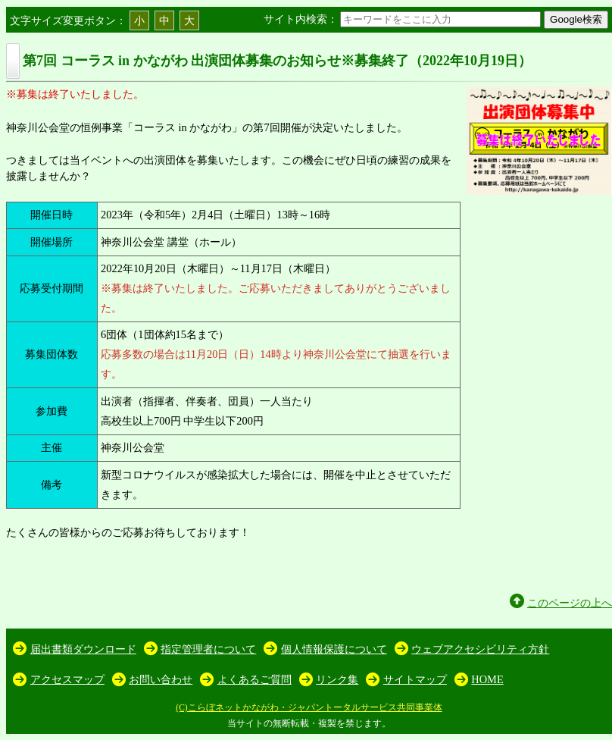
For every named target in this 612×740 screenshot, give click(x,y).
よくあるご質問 (254, 679)
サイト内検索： (404, 19)
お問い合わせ (160, 679)
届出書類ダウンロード (83, 649)
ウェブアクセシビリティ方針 (480, 649)
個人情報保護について (334, 649)
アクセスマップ (67, 679)
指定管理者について (208, 649)
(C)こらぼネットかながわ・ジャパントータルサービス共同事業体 (309, 707)
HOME (487, 679)
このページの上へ (569, 603)
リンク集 (337, 679)
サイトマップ (415, 679)
